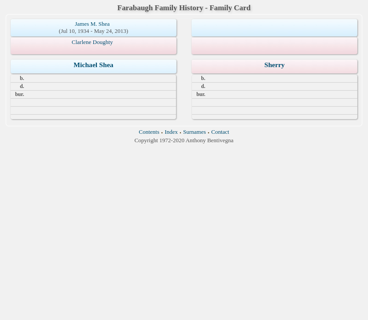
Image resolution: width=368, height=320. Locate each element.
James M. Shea (92, 23)
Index (171, 131)
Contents (149, 131)
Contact (220, 131)
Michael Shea (93, 64)
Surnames (194, 131)
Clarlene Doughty (92, 42)
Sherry (274, 64)
